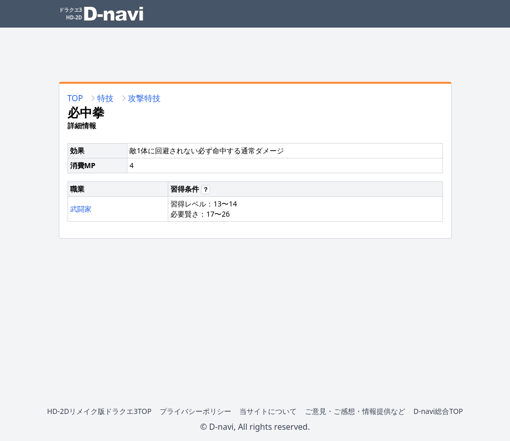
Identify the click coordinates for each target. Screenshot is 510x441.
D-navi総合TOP (438, 411)
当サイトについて (268, 411)
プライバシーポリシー (195, 411)
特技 (105, 98)
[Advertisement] (255, 51)
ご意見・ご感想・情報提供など (355, 411)
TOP (75, 98)
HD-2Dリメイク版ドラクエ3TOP (99, 411)
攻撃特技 (144, 98)
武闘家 (81, 209)
